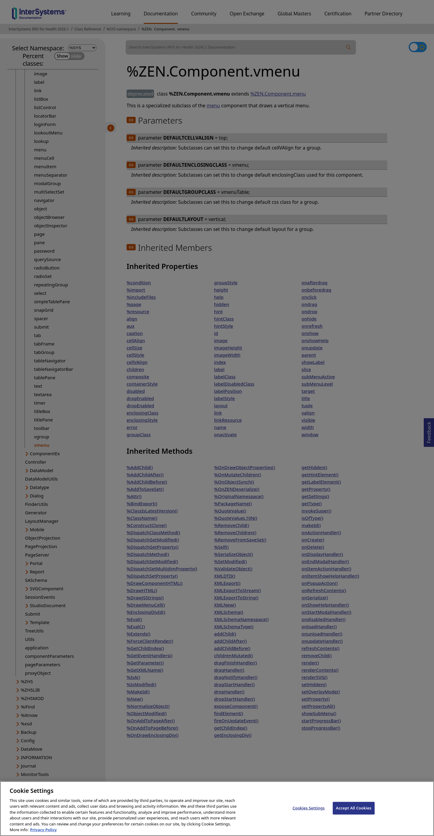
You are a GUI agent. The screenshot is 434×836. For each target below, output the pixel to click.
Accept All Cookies (354, 812)
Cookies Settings (308, 812)
